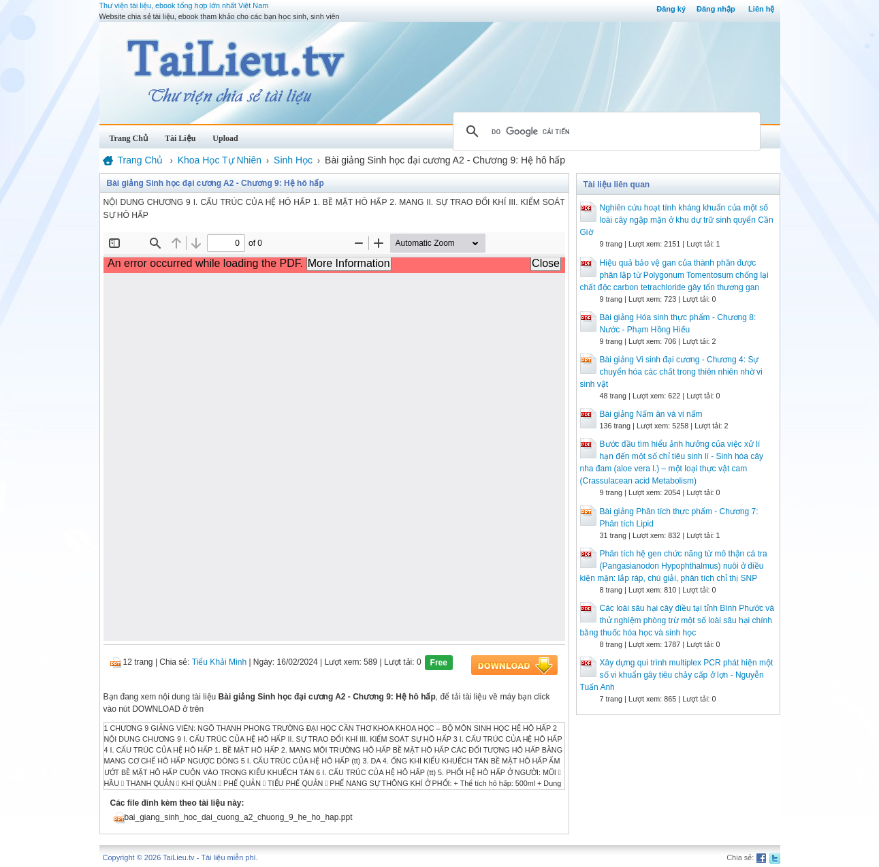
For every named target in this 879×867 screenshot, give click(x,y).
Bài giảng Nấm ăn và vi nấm (651, 414)
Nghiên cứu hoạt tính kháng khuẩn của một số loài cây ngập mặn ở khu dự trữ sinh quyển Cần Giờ (676, 220)
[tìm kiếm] (605, 131)
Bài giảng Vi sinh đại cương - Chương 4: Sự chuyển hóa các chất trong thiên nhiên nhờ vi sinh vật (671, 372)
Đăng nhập (716, 9)
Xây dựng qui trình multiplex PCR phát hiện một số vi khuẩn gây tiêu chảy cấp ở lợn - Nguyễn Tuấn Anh (676, 675)
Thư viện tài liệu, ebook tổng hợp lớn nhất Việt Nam (184, 5)
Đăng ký (671, 9)
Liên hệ (761, 9)
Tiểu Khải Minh (219, 662)
